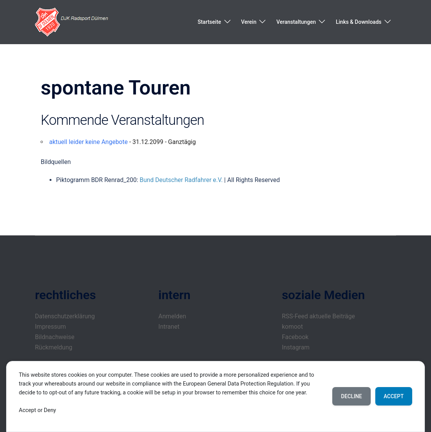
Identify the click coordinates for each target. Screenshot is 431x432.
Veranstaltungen (296, 22)
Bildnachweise (55, 337)
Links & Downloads (358, 22)
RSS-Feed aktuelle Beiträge (318, 316)
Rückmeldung (53, 347)
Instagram (296, 347)
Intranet (168, 326)
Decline (349, 396)
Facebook (295, 337)
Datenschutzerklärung (65, 316)
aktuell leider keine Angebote (88, 142)
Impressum (50, 326)
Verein (249, 22)
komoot (292, 326)
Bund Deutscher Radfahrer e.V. (180, 180)
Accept (393, 396)
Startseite (209, 22)
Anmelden (172, 316)
